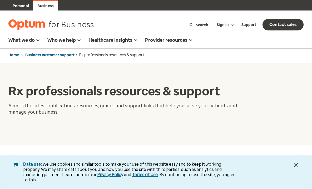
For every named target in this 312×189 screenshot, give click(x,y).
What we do (24, 40)
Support (248, 25)
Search (198, 24)
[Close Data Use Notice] (296, 165)
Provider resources (169, 40)
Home (13, 55)
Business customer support (50, 55)
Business (45, 6)
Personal (21, 6)
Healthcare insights (113, 40)
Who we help (64, 40)
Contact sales (283, 24)
